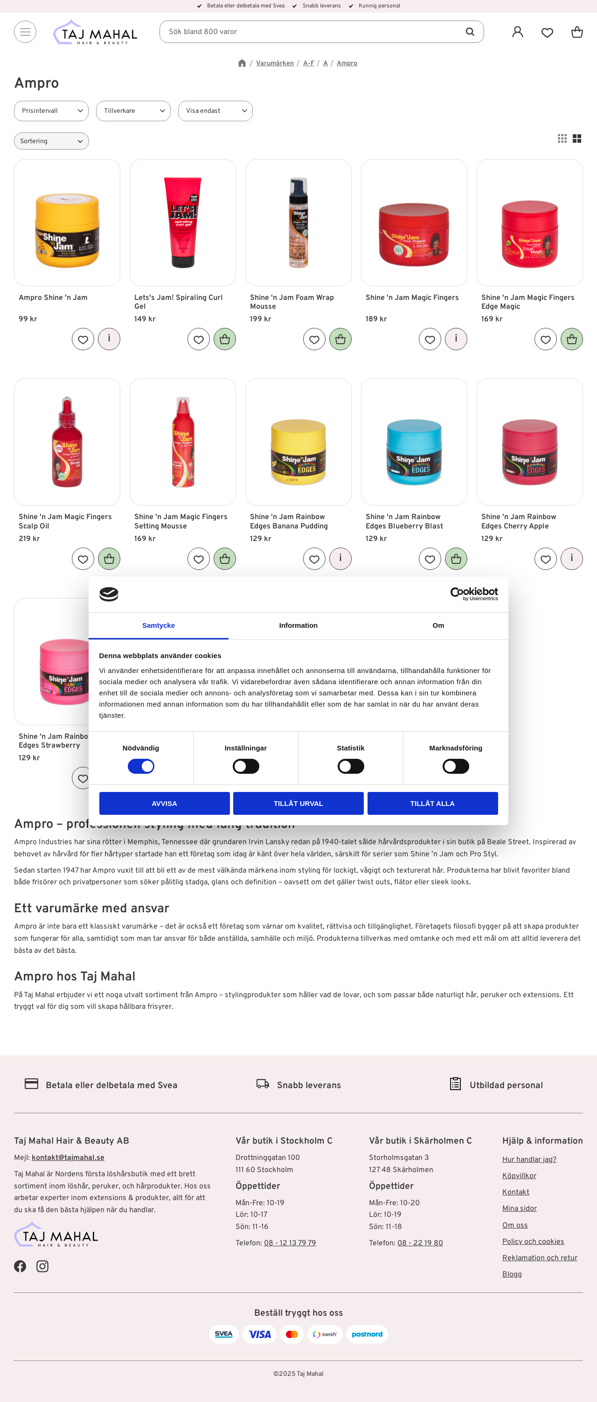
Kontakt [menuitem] (515, 1192)
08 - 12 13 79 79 (290, 1243)
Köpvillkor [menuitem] (519, 1176)
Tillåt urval (298, 803)
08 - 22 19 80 (420, 1243)
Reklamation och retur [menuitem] (539, 1258)
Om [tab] (438, 625)
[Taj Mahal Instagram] (42, 1266)
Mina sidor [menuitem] (519, 1209)
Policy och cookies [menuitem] (533, 1242)
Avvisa (164, 803)
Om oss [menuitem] (515, 1225)
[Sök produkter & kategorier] (322, 31)
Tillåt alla (432, 803)
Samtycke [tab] (158, 625)
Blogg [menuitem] (512, 1274)
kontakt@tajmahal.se (68, 1158)
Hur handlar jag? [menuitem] (529, 1160)
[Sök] (470, 31)
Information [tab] (298, 625)
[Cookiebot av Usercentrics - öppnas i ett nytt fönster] (457, 594)
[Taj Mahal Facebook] (20, 1266)
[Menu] (25, 32)
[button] (547, 32)
